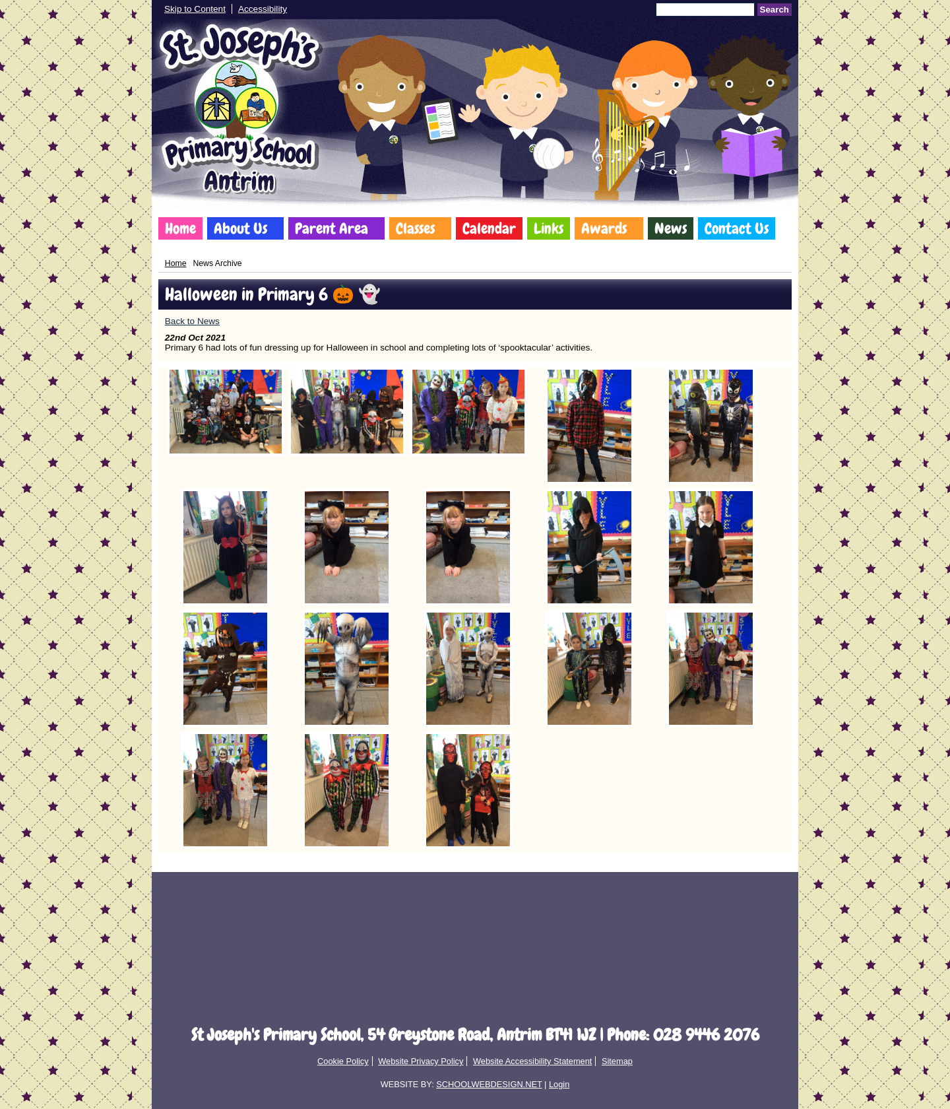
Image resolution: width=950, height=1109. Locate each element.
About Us (240, 228)
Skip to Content (195, 9)
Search (774, 10)
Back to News (192, 321)
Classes (415, 228)
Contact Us (737, 228)
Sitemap (617, 1061)
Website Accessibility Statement (532, 1061)
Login (559, 1084)
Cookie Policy (343, 1061)
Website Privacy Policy (420, 1061)
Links (548, 228)
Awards (604, 228)
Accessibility (262, 9)
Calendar (489, 228)
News (670, 228)
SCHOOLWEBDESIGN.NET (489, 1084)
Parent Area (331, 228)
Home (180, 228)
